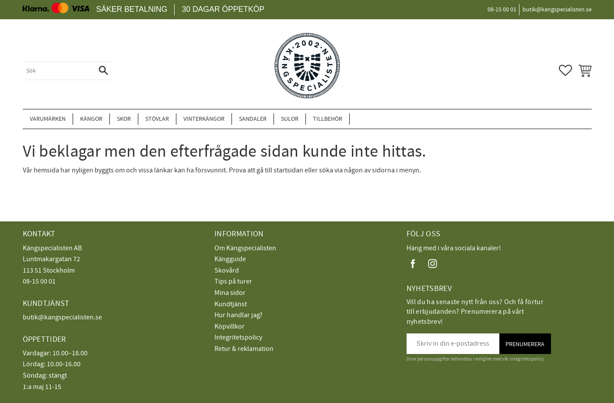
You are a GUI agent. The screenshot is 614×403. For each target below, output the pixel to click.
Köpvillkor (229, 326)
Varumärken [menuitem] (48, 119)
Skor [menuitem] (124, 119)
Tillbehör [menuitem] (327, 119)
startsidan (288, 170)
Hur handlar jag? (238, 315)
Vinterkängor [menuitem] (204, 119)
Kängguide (230, 259)
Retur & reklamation (244, 348)
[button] (565, 70)
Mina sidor (230, 292)
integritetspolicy (527, 359)
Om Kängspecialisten (245, 248)
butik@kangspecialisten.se (62, 317)
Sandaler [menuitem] (253, 119)
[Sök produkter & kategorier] (58, 71)
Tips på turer (233, 281)
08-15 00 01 (39, 281)
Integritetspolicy (238, 337)
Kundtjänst (230, 304)
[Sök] (103, 71)
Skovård (226, 270)
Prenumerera (524, 344)
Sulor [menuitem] (289, 119)
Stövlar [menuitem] (157, 119)
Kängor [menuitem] (91, 119)
